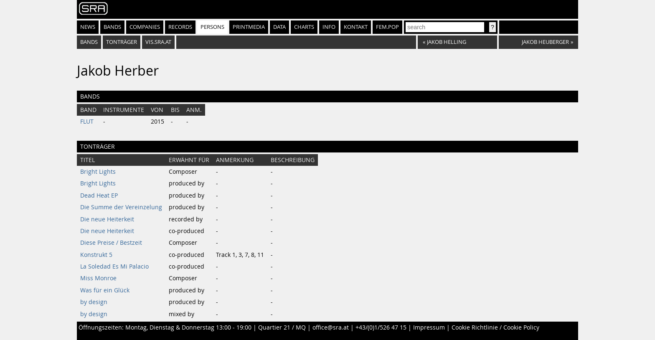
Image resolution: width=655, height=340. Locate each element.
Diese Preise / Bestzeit (111, 242)
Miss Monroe (98, 278)
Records (180, 26)
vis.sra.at (158, 42)
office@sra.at (330, 327)
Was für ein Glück (104, 290)
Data (279, 26)
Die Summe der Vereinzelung (121, 207)
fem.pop (387, 26)
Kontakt (356, 26)
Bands (112, 26)
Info (328, 26)
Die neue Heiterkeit (107, 219)
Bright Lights (98, 171)
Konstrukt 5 (96, 255)
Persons (212, 26)
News (87, 26)
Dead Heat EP (99, 195)
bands (89, 42)
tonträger (121, 42)
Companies (144, 26)
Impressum (429, 327)
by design (93, 302)
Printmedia (249, 26)
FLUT (87, 121)
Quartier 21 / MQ (282, 327)
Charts (304, 26)
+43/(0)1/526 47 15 (380, 327)
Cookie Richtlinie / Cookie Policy (495, 327)
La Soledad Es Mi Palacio (114, 266)
